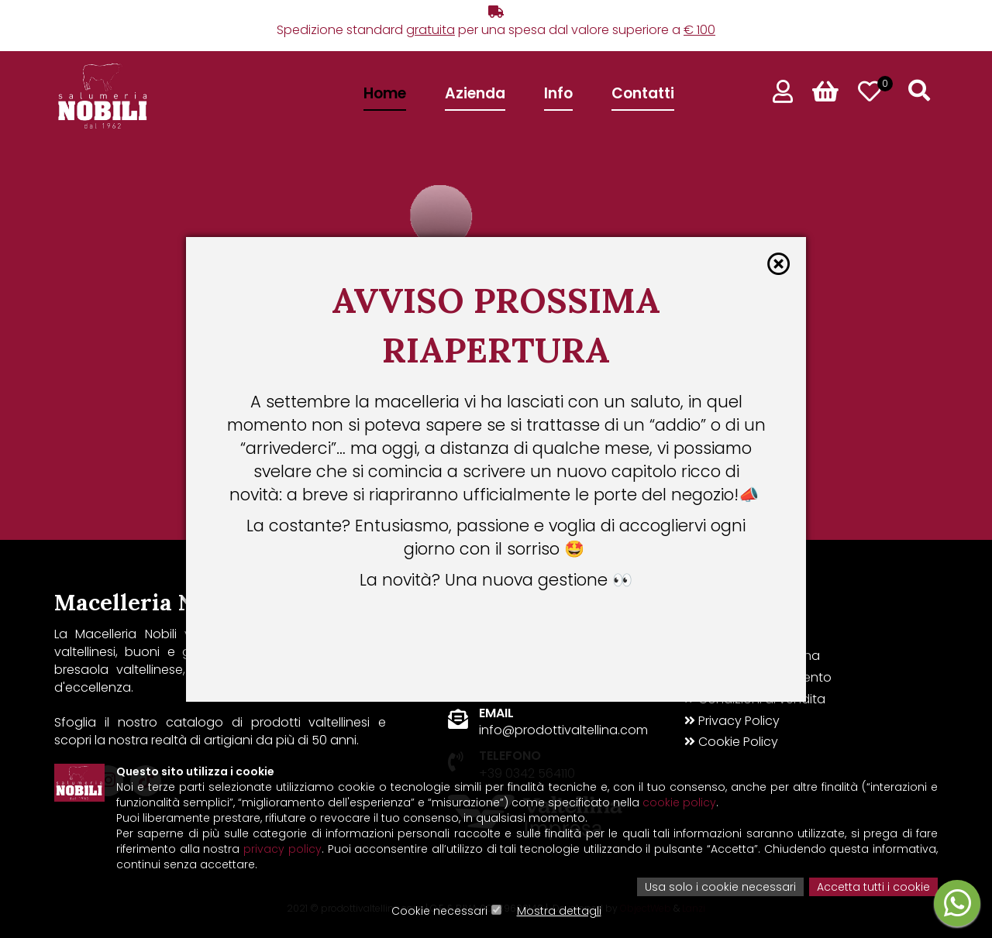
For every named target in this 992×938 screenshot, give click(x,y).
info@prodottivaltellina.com (563, 730)
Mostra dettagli (559, 911)
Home (384, 93)
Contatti (642, 93)
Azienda (475, 93)
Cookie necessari (439, 911)
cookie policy (679, 802)
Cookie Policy (731, 742)
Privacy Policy (732, 721)
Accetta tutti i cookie (873, 887)
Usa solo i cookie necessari (720, 887)
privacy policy (282, 849)
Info (558, 93)
